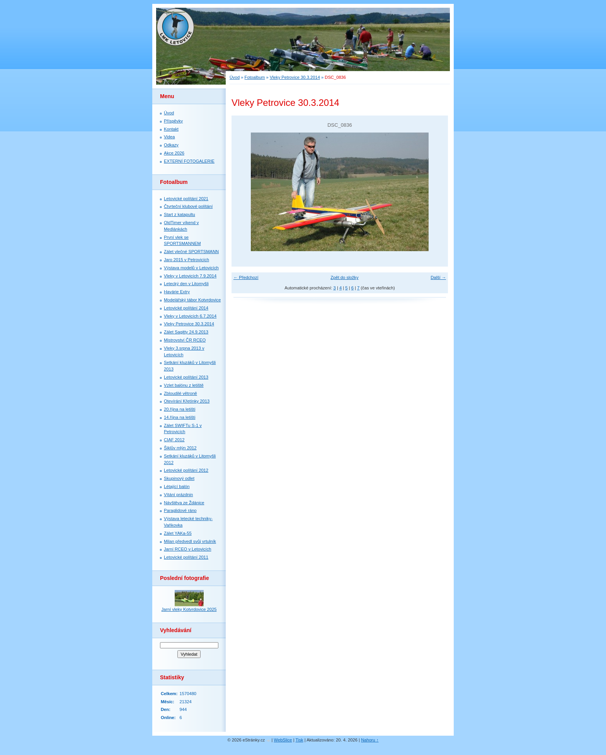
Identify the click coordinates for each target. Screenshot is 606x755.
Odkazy (171, 145)
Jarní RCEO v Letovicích (187, 549)
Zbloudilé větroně (180, 393)
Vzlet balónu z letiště (184, 385)
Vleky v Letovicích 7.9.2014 (190, 276)
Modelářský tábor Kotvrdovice (192, 300)
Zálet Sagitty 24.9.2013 (186, 332)
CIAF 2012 (174, 439)
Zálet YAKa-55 (178, 533)
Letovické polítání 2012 (186, 470)
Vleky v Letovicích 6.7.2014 (190, 316)
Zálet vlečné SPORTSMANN (191, 251)
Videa (169, 136)
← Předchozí (246, 277)
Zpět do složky (344, 277)
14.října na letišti (179, 417)
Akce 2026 (174, 153)
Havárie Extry (177, 291)
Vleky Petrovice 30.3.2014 (295, 77)
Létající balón (177, 486)
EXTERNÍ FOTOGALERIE (189, 161)
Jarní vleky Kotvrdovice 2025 (188, 609)
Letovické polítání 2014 (186, 308)
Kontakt (171, 129)
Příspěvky (173, 121)
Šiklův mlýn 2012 (180, 448)
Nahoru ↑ (369, 740)
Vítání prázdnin (178, 494)
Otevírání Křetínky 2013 (186, 401)
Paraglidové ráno (180, 510)
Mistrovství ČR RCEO (185, 340)
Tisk (299, 740)
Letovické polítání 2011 (186, 557)
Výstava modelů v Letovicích (191, 267)
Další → (438, 277)
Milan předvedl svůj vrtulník (190, 541)
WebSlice (283, 740)
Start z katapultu (179, 214)
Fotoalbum (255, 77)
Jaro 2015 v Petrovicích (186, 259)
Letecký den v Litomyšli (186, 283)
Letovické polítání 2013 (186, 377)
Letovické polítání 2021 (186, 198)
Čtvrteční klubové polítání (188, 206)
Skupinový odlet (179, 478)
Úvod (235, 77)
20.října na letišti (179, 409)
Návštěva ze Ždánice (184, 502)
